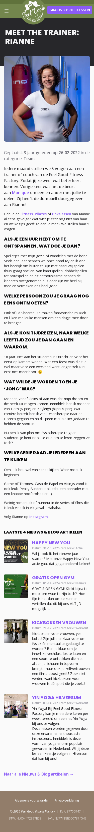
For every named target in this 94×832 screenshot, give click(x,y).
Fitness (27, 214)
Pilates (41, 214)
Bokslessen (61, 214)
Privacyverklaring (67, 800)
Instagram (38, 516)
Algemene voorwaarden (32, 800)
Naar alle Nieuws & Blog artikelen (36, 774)
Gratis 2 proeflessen (69, 9)
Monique (20, 192)
